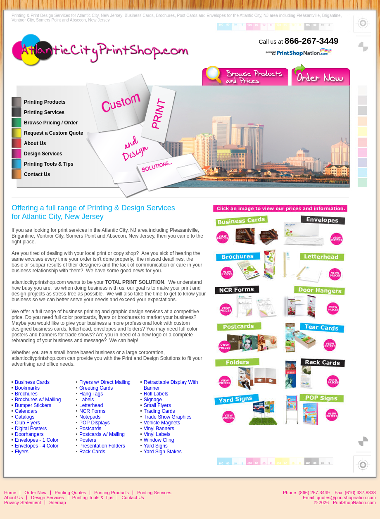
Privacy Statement (22, 502)
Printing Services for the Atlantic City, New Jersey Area (102, 56)
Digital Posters (31, 428)
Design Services (43, 154)
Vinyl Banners (159, 428)
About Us (35, 143)
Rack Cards (92, 452)
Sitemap (57, 502)
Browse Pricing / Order (51, 123)
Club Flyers (27, 423)
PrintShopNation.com (354, 502)
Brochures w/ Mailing (38, 399)
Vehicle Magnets (162, 423)
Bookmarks (27, 388)
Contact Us (37, 174)
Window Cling (159, 440)
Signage (153, 399)
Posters (87, 440)
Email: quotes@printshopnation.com (339, 497)
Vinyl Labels (157, 434)
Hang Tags (91, 394)
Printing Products (45, 102)
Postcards (90, 428)
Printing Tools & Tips (49, 164)
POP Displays (94, 423)
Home (10, 492)
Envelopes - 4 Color (36, 446)
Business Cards (32, 382)
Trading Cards (159, 411)
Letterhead (91, 405)
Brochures (26, 394)
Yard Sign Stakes (163, 452)
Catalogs (24, 417)
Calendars (26, 411)
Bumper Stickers (33, 405)
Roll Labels (156, 394)
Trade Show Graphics (168, 417)
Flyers (21, 452)
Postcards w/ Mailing (102, 434)
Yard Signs (156, 446)
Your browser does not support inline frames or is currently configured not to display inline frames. (280, 313)
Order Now (35, 492)
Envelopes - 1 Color (36, 440)
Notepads (89, 417)
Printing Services (44, 112)
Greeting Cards (96, 388)
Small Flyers (157, 405)
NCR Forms (92, 411)
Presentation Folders (102, 446)
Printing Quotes (70, 492)
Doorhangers (29, 434)
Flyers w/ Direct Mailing (105, 382)
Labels (86, 399)
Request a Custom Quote (53, 133)
